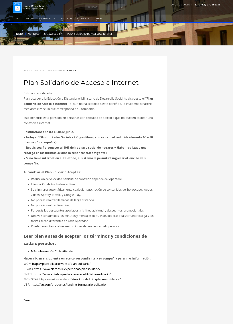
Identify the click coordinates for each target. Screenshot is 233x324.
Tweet (27, 300)
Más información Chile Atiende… (53, 251)
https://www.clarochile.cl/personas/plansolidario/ (67, 269)
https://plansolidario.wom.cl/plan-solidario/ (61, 264)
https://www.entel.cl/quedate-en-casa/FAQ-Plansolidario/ (72, 274)
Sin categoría (69, 70)
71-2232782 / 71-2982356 (205, 4)
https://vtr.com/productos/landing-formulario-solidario (68, 285)
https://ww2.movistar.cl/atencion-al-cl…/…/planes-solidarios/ (80, 279)
